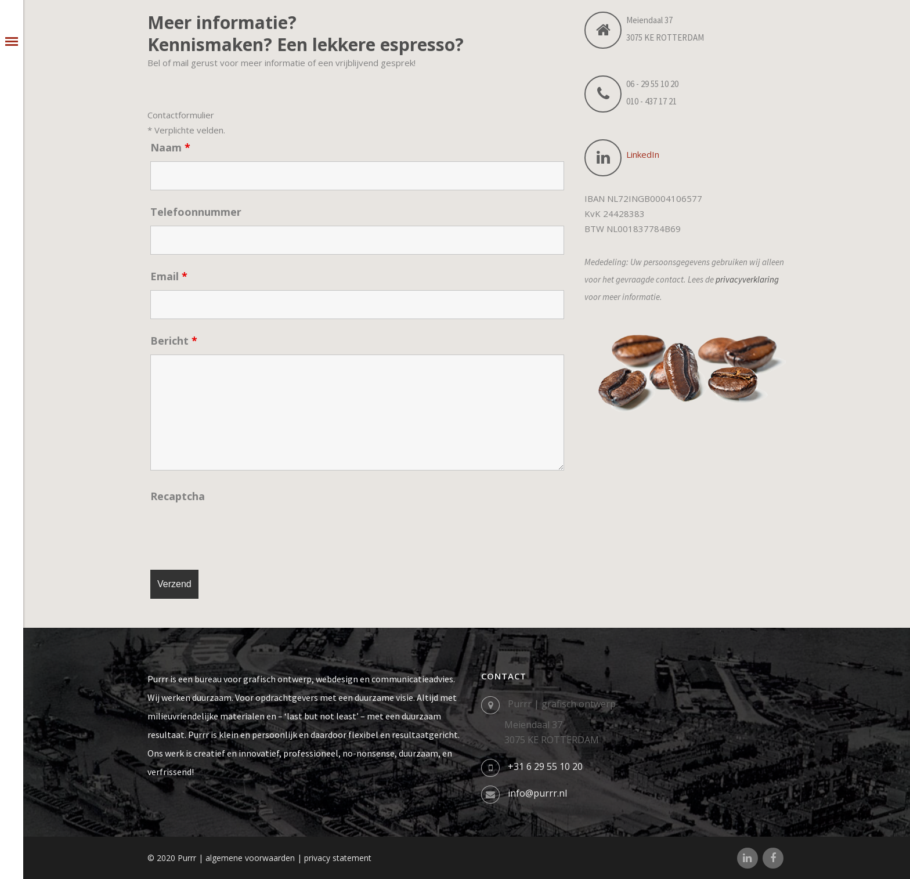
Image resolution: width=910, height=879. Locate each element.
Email (168, 276)
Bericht (173, 341)
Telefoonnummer (195, 212)
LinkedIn (642, 154)
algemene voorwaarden (250, 857)
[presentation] (238, 532)
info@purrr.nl (537, 793)
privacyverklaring (747, 279)
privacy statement (337, 857)
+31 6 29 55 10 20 (545, 766)
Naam (170, 147)
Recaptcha (177, 496)
